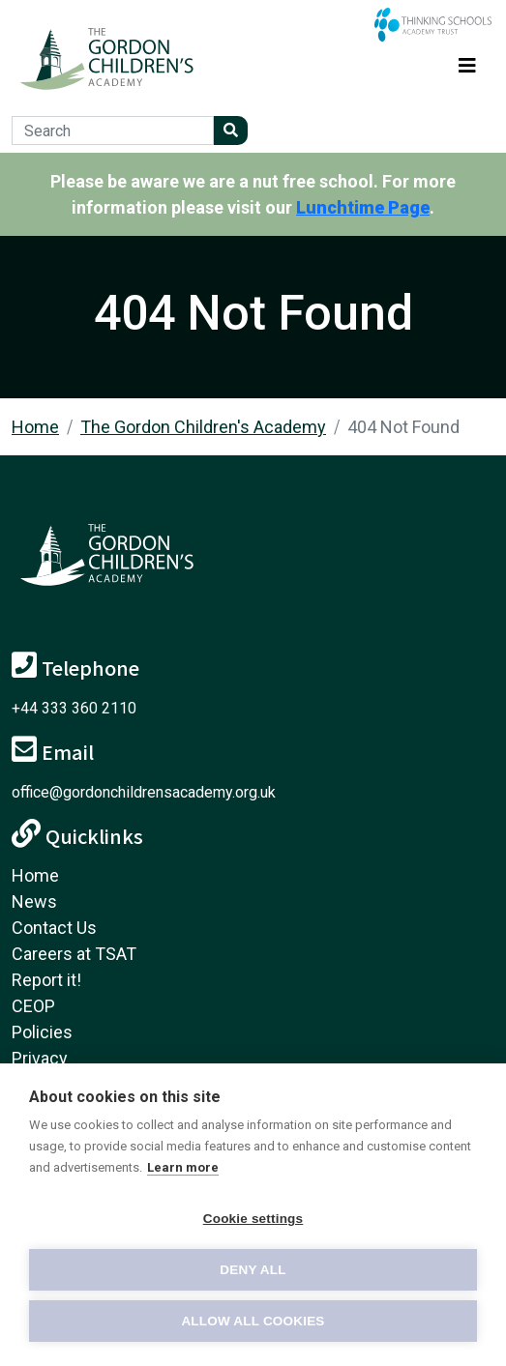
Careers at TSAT (74, 954)
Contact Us (54, 927)
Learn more (183, 1167)
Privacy (40, 1058)
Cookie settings (253, 1218)
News (34, 901)
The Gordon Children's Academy (203, 427)
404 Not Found (403, 427)
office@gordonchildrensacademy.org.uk (144, 792)
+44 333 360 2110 (74, 708)
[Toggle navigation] (467, 62)
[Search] (113, 130)
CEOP (33, 1006)
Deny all (252, 1270)
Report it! (46, 980)
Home (35, 427)
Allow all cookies (252, 1321)
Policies (42, 1032)
